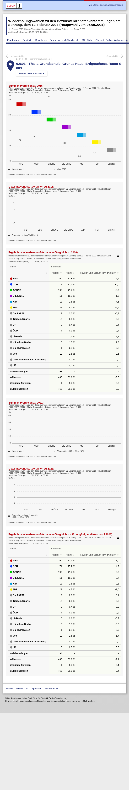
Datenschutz (22, 688)
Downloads (40, 40)
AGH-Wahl (86, 40)
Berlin (18, 59)
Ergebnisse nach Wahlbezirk (64, 40)
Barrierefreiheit (51, 688)
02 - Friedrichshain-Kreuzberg (37, 59)
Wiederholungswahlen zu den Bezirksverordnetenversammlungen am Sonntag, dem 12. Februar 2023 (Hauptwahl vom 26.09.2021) (64, 23)
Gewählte (27, 40)
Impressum (36, 688)
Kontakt (9, 688)
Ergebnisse (13, 40)
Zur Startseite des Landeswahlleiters (106, 5)
